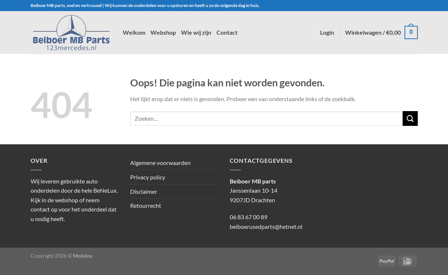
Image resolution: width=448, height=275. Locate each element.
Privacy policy (147, 177)
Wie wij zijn (196, 32)
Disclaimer (143, 191)
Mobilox (83, 255)
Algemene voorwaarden (160, 162)
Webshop (163, 32)
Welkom (134, 32)
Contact (226, 32)
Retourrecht (145, 205)
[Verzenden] (410, 118)
